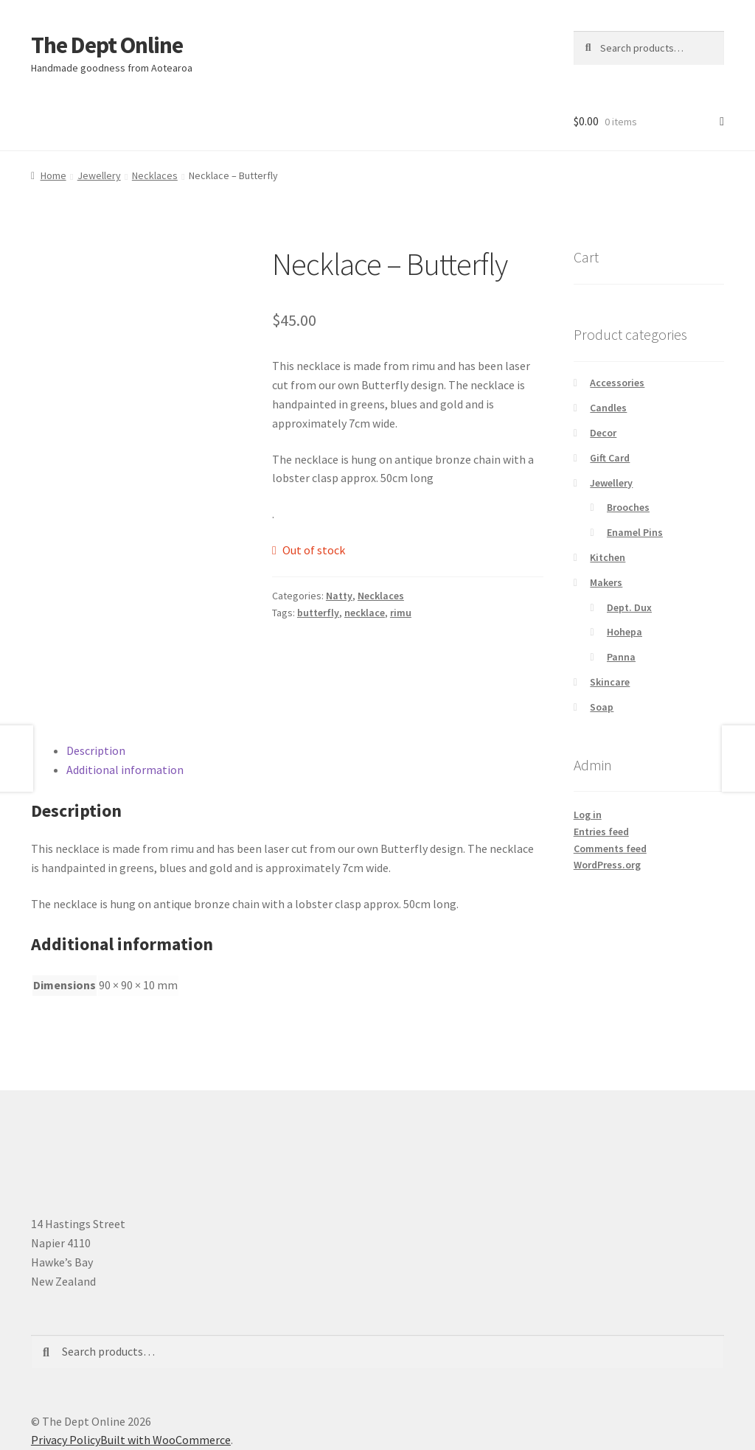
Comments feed (610, 848)
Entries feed (601, 831)
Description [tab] (95, 750)
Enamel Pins (635, 532)
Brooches (628, 507)
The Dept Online (107, 45)
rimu (400, 612)
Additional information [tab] (125, 769)
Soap (601, 707)
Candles (608, 407)
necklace (364, 612)
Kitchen (607, 557)
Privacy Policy (65, 1439)
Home (53, 175)
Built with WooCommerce (165, 1439)
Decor (603, 432)
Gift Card (610, 457)
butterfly (318, 612)
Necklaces (155, 175)
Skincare (610, 682)
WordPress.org (607, 864)
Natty (339, 595)
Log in (588, 814)
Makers (606, 582)
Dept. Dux (629, 607)
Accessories (617, 382)
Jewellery (99, 175)
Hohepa (624, 631)
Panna (621, 656)
